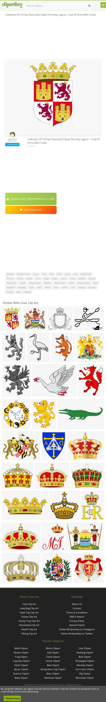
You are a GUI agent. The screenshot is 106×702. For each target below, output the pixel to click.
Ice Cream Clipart (84, 669)
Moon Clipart (53, 648)
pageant (27, 292)
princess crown (23, 274)
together (47, 283)
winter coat (86, 274)
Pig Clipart (84, 673)
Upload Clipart (77, 625)
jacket (71, 283)
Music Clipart (21, 669)
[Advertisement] (53, 38)
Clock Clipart (53, 656)
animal (20, 278)
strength (92, 287)
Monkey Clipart (85, 665)
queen (29, 278)
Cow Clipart (85, 648)
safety (54, 278)
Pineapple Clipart (84, 660)
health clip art (29, 629)
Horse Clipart (53, 660)
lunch (36, 274)
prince (47, 287)
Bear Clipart (53, 673)
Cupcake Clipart (21, 660)
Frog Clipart (21, 656)
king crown (11, 283)
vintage (81, 287)
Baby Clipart (21, 677)
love (73, 287)
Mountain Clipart (85, 677)
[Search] (89, 6)
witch (95, 283)
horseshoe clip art (29, 625)
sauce (67, 274)
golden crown (84, 283)
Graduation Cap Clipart (53, 669)
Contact (77, 608)
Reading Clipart (84, 652)
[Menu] (103, 5)
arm (52, 274)
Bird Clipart (85, 656)
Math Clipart (21, 648)
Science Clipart (21, 673)
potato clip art (29, 616)
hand (38, 278)
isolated (10, 274)
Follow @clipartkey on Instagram (77, 629)
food (56, 287)
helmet (92, 278)
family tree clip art (29, 620)
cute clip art (29, 604)
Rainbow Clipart (53, 677)
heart (39, 287)
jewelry (82, 278)
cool (18, 292)
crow (59, 274)
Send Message (12, 144)
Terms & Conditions (77, 612)
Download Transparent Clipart (31, 199)
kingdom (10, 287)
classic (64, 287)
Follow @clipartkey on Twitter (77, 633)
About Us (77, 604)
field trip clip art (29, 612)
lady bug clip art (29, 608)
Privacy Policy (77, 620)
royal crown (60, 283)
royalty (10, 292)
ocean (73, 278)
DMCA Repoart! (31, 209)
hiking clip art (29, 633)
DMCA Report (76, 616)
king (75, 274)
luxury (64, 278)
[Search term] (58, 5)
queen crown (34, 283)
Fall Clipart (53, 652)
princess (10, 278)
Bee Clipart (53, 665)
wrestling (22, 287)
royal (46, 278)
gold (31, 287)
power (22, 283)
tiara (44, 274)
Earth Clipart (21, 665)
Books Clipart (21, 652)
